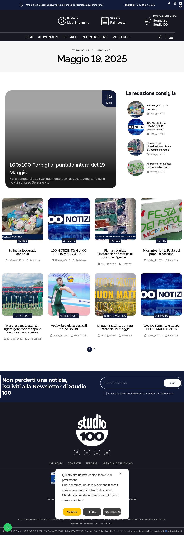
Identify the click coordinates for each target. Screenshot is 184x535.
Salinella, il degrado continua (157, 107)
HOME (29, 37)
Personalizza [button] (112, 511)
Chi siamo (56, 463)
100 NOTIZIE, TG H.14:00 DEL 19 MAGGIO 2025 (156, 126)
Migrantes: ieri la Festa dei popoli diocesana (159, 165)
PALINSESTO (120, 37)
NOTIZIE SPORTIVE (95, 37)
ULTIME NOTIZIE (48, 37)
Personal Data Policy (95, 531)
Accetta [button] (72, 511)
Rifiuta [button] (92, 511)
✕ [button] (120, 473)
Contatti (74, 463)
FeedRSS (91, 463)
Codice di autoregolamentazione (136, 531)
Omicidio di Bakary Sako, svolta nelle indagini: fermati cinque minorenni (64, 5)
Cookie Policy (112, 531)
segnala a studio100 (117, 463)
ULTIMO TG (71, 37)
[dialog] (92, 494)
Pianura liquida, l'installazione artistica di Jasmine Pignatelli (159, 146)
